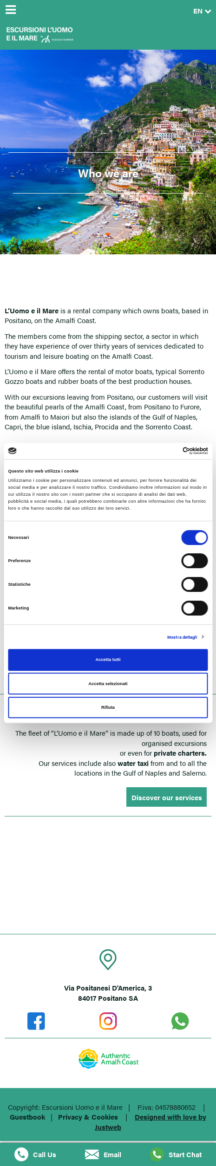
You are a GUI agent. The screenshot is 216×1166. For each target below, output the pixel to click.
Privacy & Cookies (88, 1116)
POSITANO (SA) (108, 880)
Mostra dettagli (182, 637)
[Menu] (10, 10)
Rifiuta (108, 707)
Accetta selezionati (107, 683)
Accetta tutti (107, 659)
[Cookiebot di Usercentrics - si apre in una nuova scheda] (167, 451)
